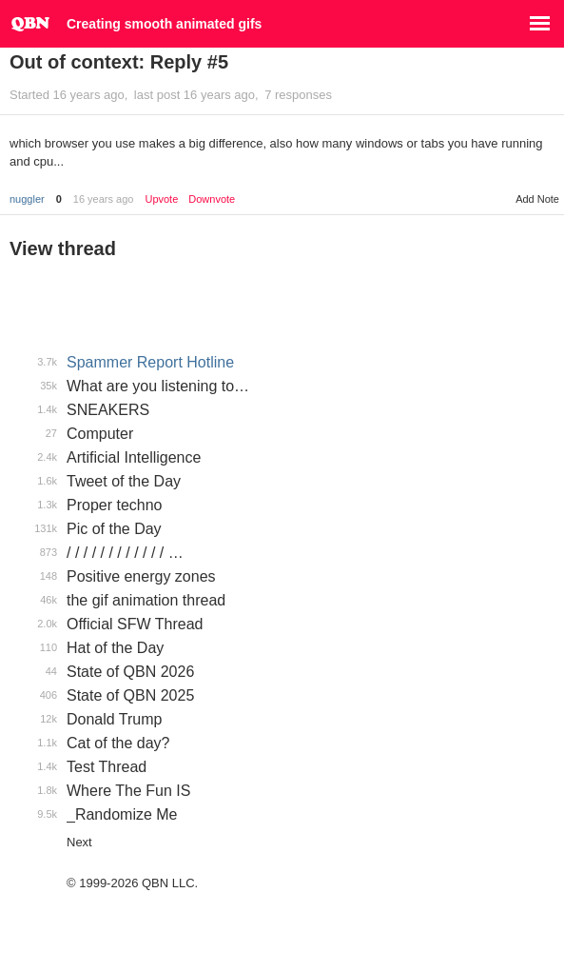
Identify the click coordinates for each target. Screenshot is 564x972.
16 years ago (103, 199)
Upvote (161, 199)
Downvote (211, 199)
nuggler (27, 199)
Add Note (537, 199)
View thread (63, 248)
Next (79, 842)
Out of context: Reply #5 (119, 61)
